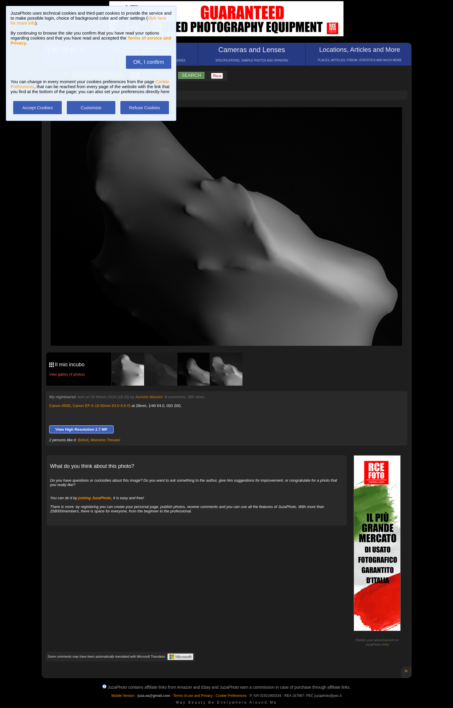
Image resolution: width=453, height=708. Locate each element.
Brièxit (83, 440)
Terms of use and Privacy (193, 696)
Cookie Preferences (231, 696)
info (385, 644)
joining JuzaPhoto (94, 498)
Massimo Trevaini (105, 440)
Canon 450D (60, 405)
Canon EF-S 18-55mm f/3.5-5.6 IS (101, 405)
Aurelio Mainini (149, 397)
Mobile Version (122, 696)
